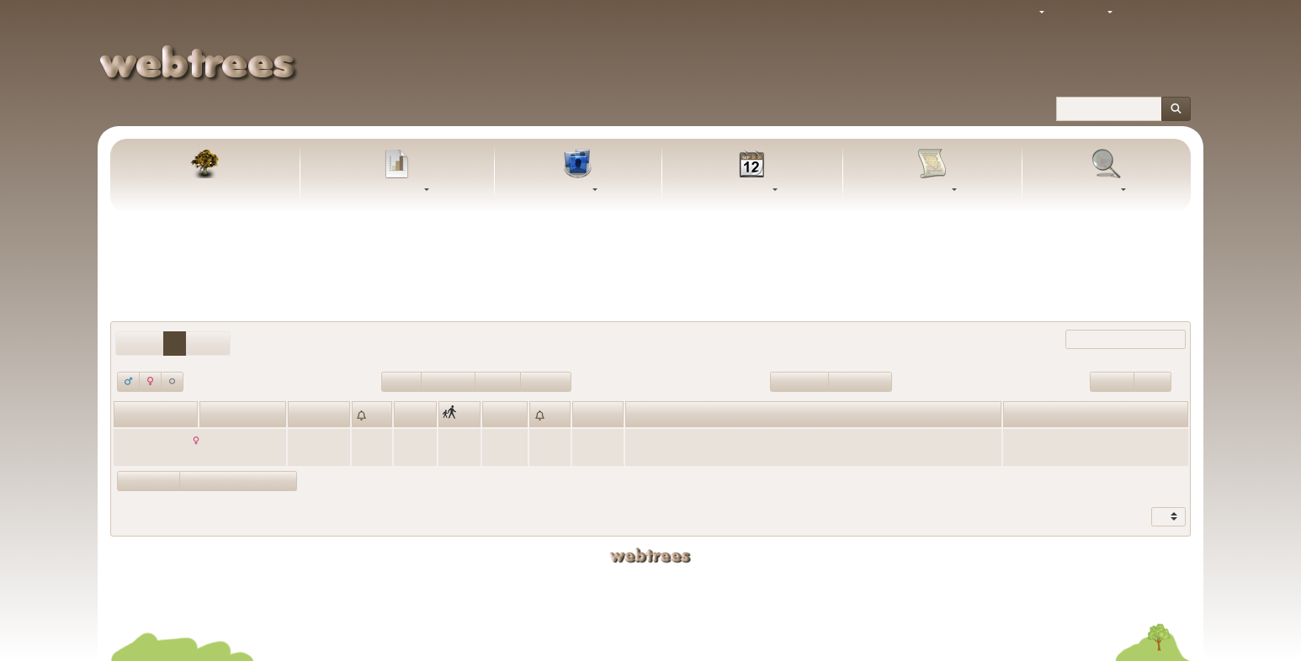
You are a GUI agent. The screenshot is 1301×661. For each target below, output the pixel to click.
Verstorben (448, 381)
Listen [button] (574, 190)
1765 (303, 440)
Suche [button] (1102, 190)
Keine (855, 266)
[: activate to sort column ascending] (372, 413)
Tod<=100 (546, 381)
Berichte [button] (928, 190)
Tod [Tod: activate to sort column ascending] (494, 415)
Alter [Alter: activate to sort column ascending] (586, 415)
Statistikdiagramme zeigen (238, 480)
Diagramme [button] (393, 190)
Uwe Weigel (843, 581)
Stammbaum (205, 190)
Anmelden (1157, 13)
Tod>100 (498, 381)
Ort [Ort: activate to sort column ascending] (405, 415)
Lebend (401, 381)
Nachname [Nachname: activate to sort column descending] (228, 415)
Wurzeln (1112, 381)
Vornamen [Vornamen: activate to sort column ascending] (142, 415)
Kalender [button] (748, 190)
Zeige (1154, 517)
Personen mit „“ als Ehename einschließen (651, 293)
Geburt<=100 (860, 381)
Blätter (1152, 381)
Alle (888, 266)
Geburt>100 (799, 381)
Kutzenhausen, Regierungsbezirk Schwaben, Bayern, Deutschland (783, 440)
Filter (1112, 340)
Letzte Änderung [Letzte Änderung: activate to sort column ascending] (1046, 415)
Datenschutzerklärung (650, 606)
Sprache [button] (1085, 13)
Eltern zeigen (148, 480)
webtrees (650, 555)
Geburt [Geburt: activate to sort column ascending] (307, 415)
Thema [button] (1019, 13)
